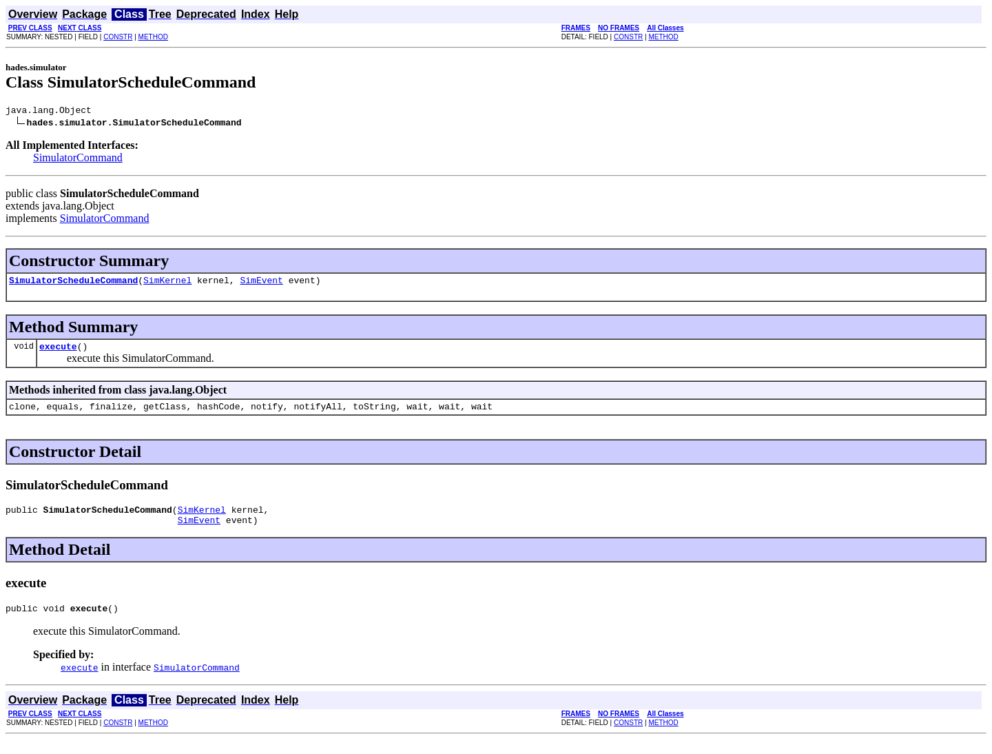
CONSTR (117, 37)
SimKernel (167, 284)
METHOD (153, 37)
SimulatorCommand (78, 159)
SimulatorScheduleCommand (73, 284)
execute (58, 352)
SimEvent (261, 284)
